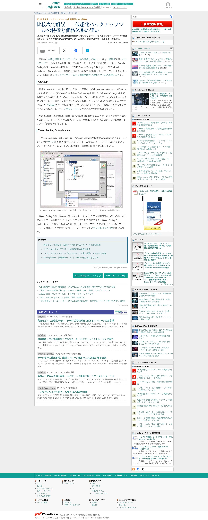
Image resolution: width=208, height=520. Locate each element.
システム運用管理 (44, 496)
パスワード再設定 (60, 475)
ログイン (39, 475)
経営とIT (68, 502)
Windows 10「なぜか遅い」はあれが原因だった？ (155, 192)
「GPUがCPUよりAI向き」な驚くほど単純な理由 (63, 392)
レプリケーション (73, 109)
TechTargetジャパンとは (91, 475)
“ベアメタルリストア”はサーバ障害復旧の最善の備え (67, 249)
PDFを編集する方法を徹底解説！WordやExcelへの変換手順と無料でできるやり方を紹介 (77, 287)
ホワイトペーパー (126, 502)
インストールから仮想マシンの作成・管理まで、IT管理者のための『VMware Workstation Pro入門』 (157, 265)
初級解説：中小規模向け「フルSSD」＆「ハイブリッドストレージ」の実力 (76, 339)
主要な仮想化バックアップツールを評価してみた (72, 59)
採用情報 (106, 518)
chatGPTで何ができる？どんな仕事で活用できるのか (62, 297)
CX (93, 488)
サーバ (51, 142)
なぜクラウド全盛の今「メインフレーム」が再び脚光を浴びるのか (161, 96)
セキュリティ (70, 483)
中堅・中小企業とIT (72, 505)
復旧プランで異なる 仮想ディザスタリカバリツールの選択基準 (72, 245)
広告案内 (56, 518)
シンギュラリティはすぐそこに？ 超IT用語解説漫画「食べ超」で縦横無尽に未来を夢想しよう (157, 246)
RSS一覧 (122, 505)
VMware (51, 105)
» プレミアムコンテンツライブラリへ (147, 234)
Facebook (138, 469)
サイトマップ (144, 475)
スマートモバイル (44, 491)
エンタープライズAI (99, 493)
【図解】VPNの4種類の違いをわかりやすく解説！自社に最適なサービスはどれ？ (74, 290)
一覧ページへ (168, 284)
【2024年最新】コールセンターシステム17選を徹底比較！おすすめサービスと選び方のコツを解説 (82, 301)
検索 (171, 17)
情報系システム (98, 491)
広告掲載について (121, 475)
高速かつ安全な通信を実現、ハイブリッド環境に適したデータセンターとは (76, 376)
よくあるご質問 (75, 475)
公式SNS (49, 518)
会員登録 (48, 475)
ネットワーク (42, 493)
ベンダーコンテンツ (142, 49)
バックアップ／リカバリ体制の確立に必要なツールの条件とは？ (87, 75)
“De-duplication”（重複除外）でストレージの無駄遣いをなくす (71, 258)
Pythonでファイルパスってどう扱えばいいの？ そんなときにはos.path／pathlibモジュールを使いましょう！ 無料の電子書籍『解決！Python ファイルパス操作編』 (157, 277)
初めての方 (156, 475)
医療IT (94, 502)
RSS (133, 469)
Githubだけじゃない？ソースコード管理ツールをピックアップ (66, 294)
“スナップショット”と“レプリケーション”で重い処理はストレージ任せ (75, 253)
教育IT (94, 505)
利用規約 (133, 475)
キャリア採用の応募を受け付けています (149, 42)
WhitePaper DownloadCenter (121, 312)
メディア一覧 (39, 518)
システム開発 (42, 502)
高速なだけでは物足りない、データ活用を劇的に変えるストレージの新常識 (76, 320)
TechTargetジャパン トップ (88, 275)
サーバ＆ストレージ (116, 275)
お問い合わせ (107, 475)
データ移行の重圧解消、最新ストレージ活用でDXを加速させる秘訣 (72, 357)
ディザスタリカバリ (103, 228)
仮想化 (112, 59)
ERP (93, 483)
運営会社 (98, 518)
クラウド (40, 483)
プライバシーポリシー (81, 518)
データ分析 (96, 486)
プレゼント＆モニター (127, 507)
